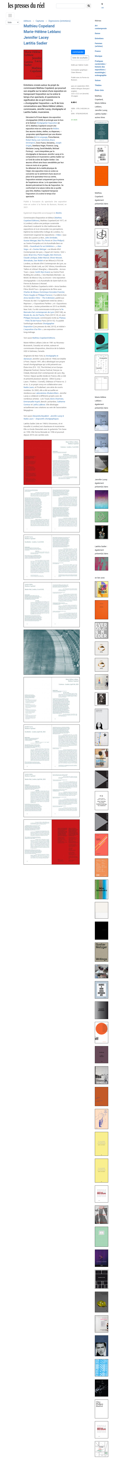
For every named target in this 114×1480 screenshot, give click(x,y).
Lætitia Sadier (35, 43)
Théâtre (98, 85)
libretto (59, 213)
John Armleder (51, 238)
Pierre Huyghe (43, 255)
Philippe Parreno (45, 295)
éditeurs (27, 21)
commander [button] (78, 52)
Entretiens (99, 38)
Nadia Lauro (29, 387)
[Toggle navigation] (10, 16)
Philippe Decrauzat (31, 318)
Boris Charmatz (56, 399)
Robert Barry (31, 140)
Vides (58, 235)
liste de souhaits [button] (80, 58)
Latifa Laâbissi (39, 404)
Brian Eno (33, 255)
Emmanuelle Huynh (32, 401)
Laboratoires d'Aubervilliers (47, 393)
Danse (97, 33)
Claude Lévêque (30, 258)
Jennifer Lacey (36, 37)
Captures (40, 21)
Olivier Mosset (56, 258)
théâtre (56, 128)
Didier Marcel (43, 258)
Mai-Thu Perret (44, 240)
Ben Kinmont (55, 255)
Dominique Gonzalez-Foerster (52, 292)
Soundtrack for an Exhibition (42, 246)
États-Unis (99, 90)
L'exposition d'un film (32, 329)
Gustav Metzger (30, 240)
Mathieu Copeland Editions (43, 338)
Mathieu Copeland (39, 26)
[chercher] (70, 6)
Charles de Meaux (31, 292)
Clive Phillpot (58, 240)
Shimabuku (28, 260)
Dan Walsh (38, 260)
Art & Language (41, 137)
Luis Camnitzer (43, 140)
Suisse (98, 80)
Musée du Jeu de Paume (34, 315)
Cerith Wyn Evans (42, 272)
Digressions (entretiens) (60, 21)
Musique (98, 56)
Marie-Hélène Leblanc (42, 31)
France (98, 51)
